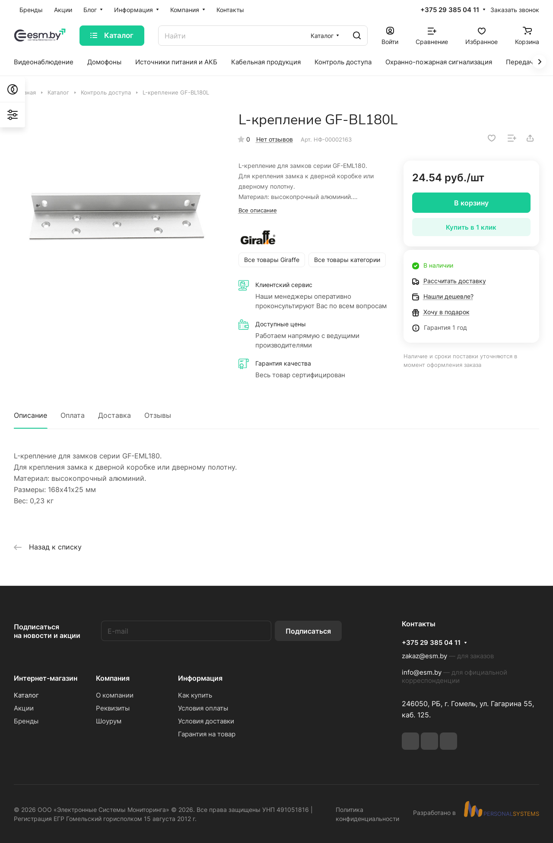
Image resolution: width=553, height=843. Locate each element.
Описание (30, 415)
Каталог (26, 695)
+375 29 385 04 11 (449, 10)
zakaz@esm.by (424, 656)
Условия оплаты (203, 708)
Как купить (195, 695)
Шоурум (108, 721)
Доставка (114, 415)
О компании (114, 695)
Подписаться (308, 631)
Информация (200, 678)
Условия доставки (206, 721)
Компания (113, 678)
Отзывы (157, 415)
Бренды (26, 721)
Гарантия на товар (206, 734)
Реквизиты (113, 708)
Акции (24, 708)
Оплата (72, 415)
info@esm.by (422, 672)
